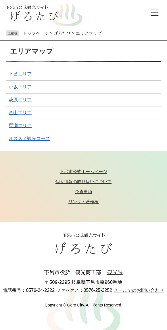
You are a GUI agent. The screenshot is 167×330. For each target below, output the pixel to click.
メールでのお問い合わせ (139, 290)
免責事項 (83, 191)
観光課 (115, 272)
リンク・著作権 (83, 201)
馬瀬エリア (20, 125)
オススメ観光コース (29, 138)
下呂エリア (20, 73)
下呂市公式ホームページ (83, 171)
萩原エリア (20, 99)
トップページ (36, 33)
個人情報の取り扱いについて (83, 181)
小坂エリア (20, 86)
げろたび (62, 33)
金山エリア (20, 112)
